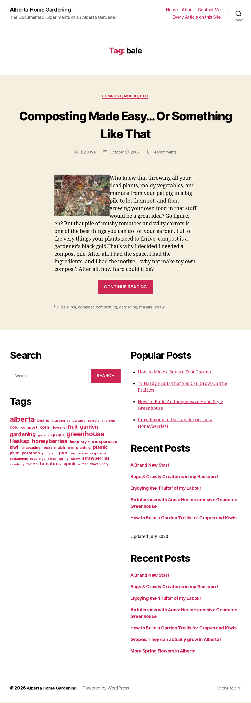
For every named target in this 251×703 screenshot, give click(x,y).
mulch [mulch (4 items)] (59, 449)
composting (107, 308)
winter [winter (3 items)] (83, 465)
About (188, 10)
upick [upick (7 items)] (69, 465)
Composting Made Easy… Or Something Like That (125, 124)
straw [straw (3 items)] (75, 460)
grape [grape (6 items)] (57, 435)
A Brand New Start (149, 466)
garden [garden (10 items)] (89, 428)
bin (73, 308)
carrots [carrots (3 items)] (93, 422)
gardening (129, 308)
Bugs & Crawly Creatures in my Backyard (174, 477)
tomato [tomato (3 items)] (31, 465)
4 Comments (166, 153)
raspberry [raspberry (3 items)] (98, 454)
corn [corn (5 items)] (44, 428)
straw (161, 308)
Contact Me (209, 10)
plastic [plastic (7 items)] (100, 448)
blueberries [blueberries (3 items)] (60, 422)
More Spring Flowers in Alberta (163, 652)
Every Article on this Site (197, 17)
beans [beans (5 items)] (43, 421)
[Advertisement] (40, 510)
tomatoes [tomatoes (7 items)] (50, 465)
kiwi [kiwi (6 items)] (14, 448)
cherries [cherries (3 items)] (108, 422)
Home (172, 10)
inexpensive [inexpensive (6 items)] (104, 442)
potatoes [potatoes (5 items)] (31, 454)
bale (65, 308)
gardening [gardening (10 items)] (23, 435)
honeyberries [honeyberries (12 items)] (49, 442)
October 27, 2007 (124, 153)
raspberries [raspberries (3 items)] (78, 454)
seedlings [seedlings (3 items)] (37, 460)
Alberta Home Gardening (43, 10)
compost (87, 308)
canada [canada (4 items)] (78, 422)
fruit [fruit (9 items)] (73, 428)
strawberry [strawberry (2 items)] (17, 465)
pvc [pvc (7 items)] (63, 454)
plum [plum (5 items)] (14, 454)
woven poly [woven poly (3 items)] (99, 465)
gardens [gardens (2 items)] (43, 436)
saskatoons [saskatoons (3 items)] (18, 460)
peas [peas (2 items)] (70, 449)
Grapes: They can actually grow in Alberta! (175, 640)
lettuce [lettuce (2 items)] (47, 449)
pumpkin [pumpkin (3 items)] (49, 454)
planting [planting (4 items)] (83, 449)
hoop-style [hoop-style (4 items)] (80, 443)
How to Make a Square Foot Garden (174, 373)
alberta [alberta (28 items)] (22, 420)
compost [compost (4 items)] (29, 428)
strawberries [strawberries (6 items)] (96, 459)
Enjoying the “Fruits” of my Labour (165, 489)
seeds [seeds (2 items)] (52, 460)
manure (147, 308)
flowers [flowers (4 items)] (58, 428)
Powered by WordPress (108, 689)
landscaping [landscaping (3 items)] (30, 449)
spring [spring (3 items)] (63, 460)
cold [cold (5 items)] (14, 428)
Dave (89, 153)
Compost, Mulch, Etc (125, 97)
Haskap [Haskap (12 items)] (19, 442)
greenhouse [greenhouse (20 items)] (85, 435)
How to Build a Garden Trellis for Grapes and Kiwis (183, 519)
